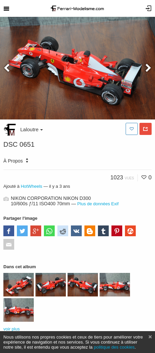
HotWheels (31, 186)
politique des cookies (114, 347)
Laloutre (31, 129)
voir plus (11, 328)
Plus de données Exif (98, 203)
